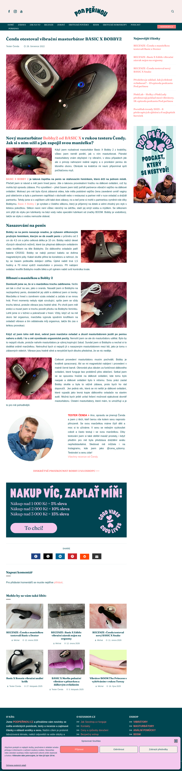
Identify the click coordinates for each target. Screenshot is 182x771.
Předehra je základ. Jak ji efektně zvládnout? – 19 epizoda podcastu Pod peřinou (153, 83)
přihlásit (58, 582)
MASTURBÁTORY (143, 726)
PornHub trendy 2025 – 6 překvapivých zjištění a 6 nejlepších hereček (154, 112)
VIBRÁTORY (140, 722)
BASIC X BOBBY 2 (17, 179)
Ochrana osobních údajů (16, 765)
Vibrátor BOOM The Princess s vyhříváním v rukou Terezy (108, 680)
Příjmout (79, 749)
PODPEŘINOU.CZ (23, 722)
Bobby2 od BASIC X (62, 138)
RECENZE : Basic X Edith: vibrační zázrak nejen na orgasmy (66, 635)
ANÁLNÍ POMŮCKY (144, 730)
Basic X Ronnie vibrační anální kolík (24, 680)
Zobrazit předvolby (158, 749)
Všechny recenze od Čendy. (83, 456)
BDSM (137, 734)
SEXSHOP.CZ (166, 26)
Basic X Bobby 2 (27, 204)
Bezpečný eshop (90, 734)
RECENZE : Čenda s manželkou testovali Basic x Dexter (24, 634)
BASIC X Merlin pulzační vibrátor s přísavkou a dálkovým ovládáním (66, 681)
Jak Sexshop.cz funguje (93, 722)
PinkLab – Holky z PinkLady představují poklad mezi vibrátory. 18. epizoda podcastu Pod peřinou (154, 98)
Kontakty (85, 726)
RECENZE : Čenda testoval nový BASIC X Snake (108, 634)
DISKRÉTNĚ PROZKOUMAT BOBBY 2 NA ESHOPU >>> (66, 470)
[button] (175, 741)
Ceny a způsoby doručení (94, 730)
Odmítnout (118, 749)
